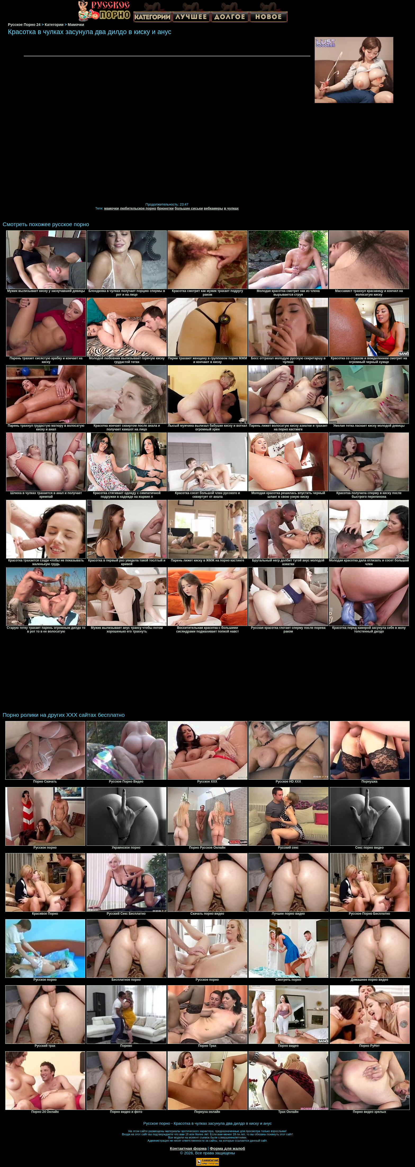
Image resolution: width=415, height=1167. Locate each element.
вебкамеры (213, 208)
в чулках (231, 208)
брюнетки (165, 208)
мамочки (111, 208)
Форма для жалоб (227, 1148)
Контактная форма (188, 1148)
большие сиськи (189, 208)
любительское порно (138, 208)
